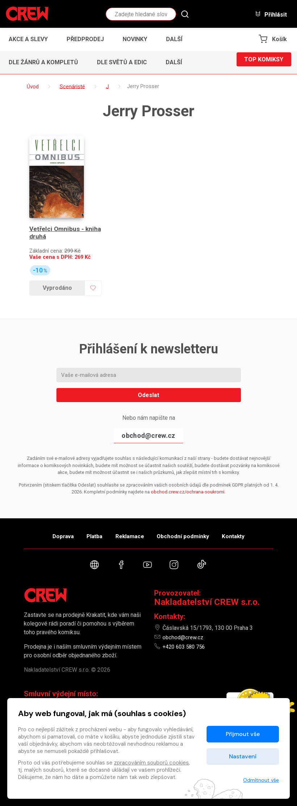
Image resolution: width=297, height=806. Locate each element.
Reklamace (130, 522)
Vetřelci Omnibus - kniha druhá (57, 216)
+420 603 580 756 (185, 638)
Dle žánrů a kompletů (43, 62)
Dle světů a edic (122, 62)
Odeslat (148, 378)
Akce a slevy (28, 39)
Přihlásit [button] (271, 14)
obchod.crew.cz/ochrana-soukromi (187, 475)
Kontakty (250, 522)
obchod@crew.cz (148, 419)
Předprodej (85, 39)
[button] (176, 39)
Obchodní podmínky (191, 522)
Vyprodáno (54, 271)
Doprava (46, 522)
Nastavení (242, 756)
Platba (86, 522)
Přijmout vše (243, 734)
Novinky (135, 39)
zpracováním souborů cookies (151, 762)
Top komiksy (263, 62)
